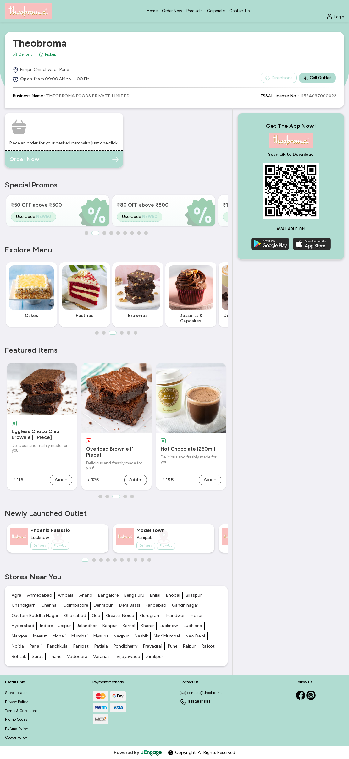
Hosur (197, 615)
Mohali (59, 636)
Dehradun (104, 605)
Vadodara (77, 656)
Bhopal (173, 595)
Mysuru (100, 636)
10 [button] (149, 560)
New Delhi (195, 636)
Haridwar (175, 615)
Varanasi (102, 656)
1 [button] (86, 233)
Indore (46, 625)
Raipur (189, 646)
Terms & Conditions (21, 710)
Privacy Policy (16, 701)
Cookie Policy (16, 737)
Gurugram (150, 615)
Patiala (101, 646)
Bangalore (108, 595)
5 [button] (118, 233)
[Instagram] (311, 695)
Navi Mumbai (167, 636)
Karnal (129, 625)
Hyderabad (23, 625)
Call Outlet (317, 78)
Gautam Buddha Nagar (35, 615)
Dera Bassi (129, 605)
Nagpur (121, 636)
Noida (18, 646)
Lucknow (169, 625)
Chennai (49, 605)
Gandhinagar (185, 605)
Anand (85, 595)
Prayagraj (152, 646)
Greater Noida (120, 615)
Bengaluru (134, 595)
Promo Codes (16, 719)
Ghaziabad (75, 615)
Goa (96, 615)
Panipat (81, 646)
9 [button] (146, 233)
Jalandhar (87, 625)
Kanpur (109, 625)
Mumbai (79, 636)
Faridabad (156, 605)
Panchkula (57, 646)
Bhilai (155, 595)
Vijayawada (128, 656)
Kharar (147, 625)
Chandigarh (24, 605)
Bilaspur (194, 595)
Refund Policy (16, 728)
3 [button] (104, 233)
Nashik (141, 636)
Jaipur (64, 625)
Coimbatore (75, 605)
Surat (37, 656)
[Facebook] (301, 695)
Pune (172, 646)
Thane (55, 656)
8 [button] (139, 233)
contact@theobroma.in (203, 693)
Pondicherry (125, 646)
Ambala (66, 595)
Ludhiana (193, 625)
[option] (58, 210)
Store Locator (16, 693)
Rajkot (208, 646)
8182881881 (195, 701)
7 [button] (132, 233)
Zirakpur (154, 656)
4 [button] (111, 233)
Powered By (138, 752)
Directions (279, 78)
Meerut (40, 636)
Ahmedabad (39, 595)
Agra (16, 595)
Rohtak (19, 656)
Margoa (19, 636)
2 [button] (95, 233)
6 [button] (125, 233)
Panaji (36, 646)
